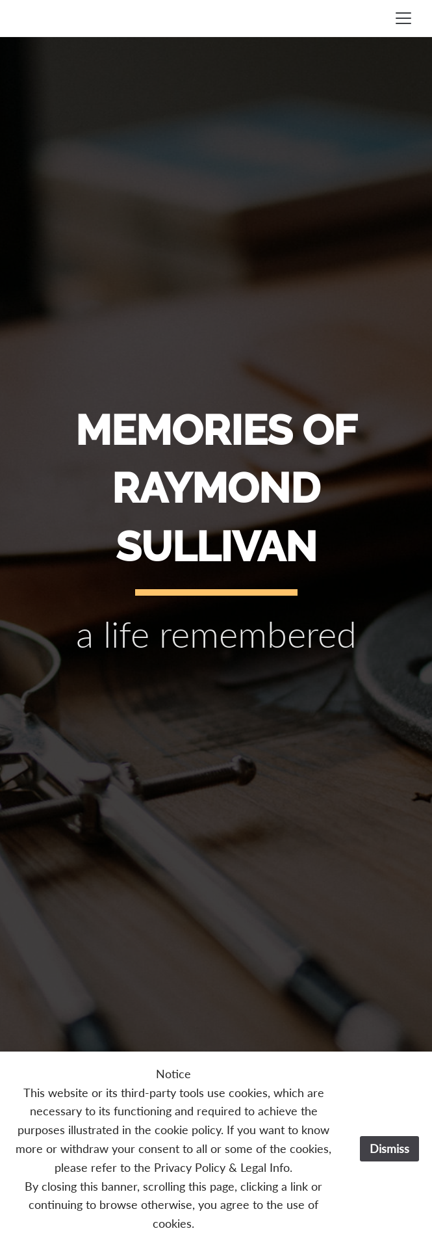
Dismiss (389, 1148)
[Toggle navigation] (403, 18)
